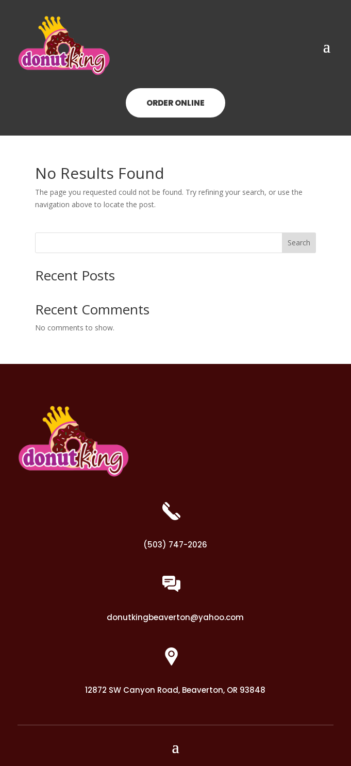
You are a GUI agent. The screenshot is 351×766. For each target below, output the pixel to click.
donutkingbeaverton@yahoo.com (175, 617)
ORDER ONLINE (175, 102)
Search (299, 242)
